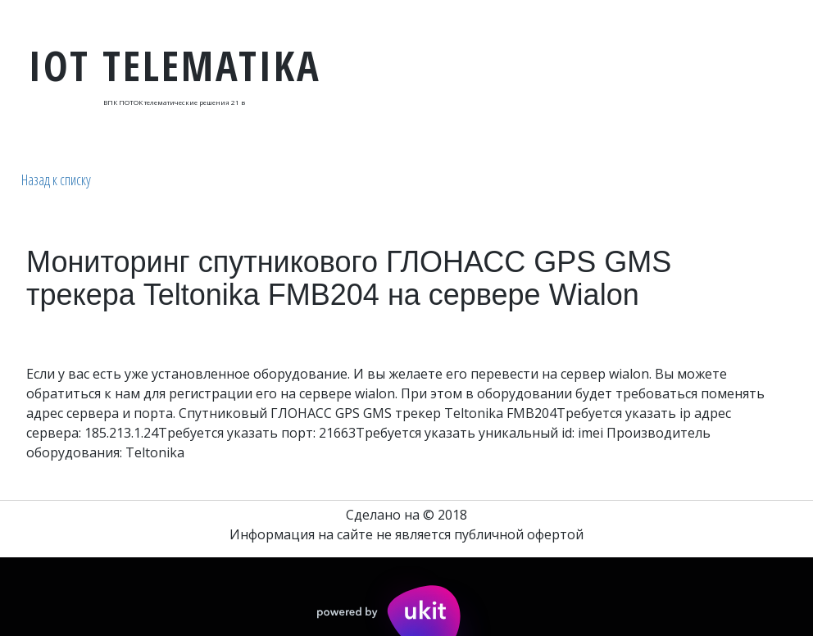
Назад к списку (56, 179)
